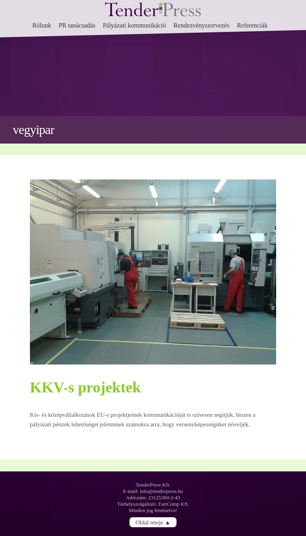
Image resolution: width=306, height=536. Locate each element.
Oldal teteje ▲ (153, 522)
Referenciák (252, 25)
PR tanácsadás (77, 25)
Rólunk (41, 25)
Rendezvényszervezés (201, 25)
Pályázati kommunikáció (134, 25)
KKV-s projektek (85, 387)
